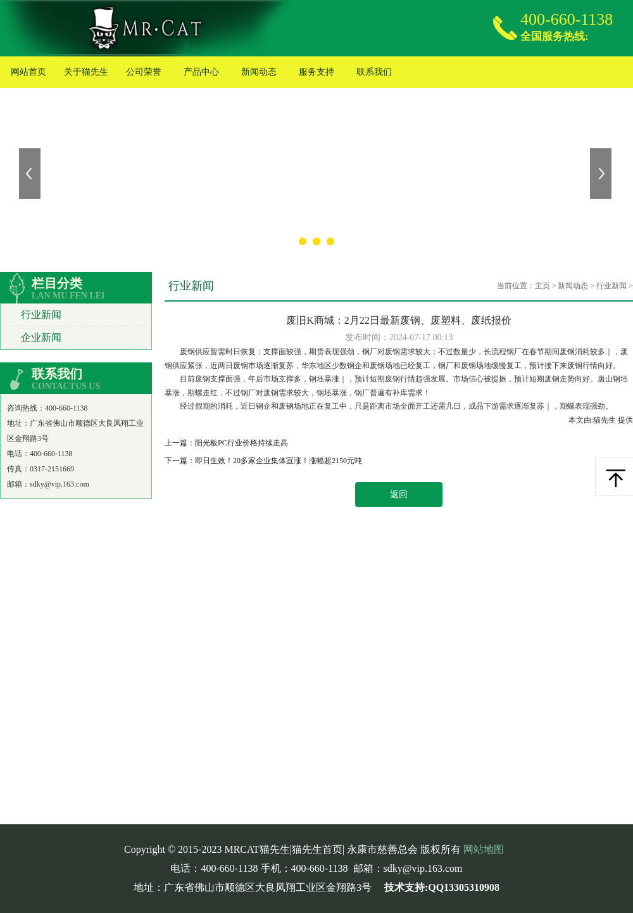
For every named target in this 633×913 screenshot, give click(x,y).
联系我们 (374, 72)
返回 (399, 494)
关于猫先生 (86, 72)
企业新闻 (41, 337)
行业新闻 (41, 314)
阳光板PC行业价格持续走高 (241, 442)
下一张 (602, 173)
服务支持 (316, 72)
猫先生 (605, 420)
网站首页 (28, 72)
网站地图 (483, 849)
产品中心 (201, 72)
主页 (542, 285)
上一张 (31, 173)
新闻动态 (259, 72)
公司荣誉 (143, 72)
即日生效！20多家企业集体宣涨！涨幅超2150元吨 (278, 460)
